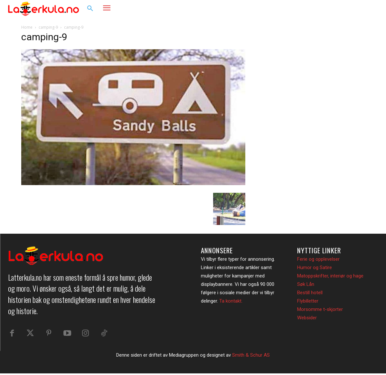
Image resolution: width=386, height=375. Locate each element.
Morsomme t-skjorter (320, 309)
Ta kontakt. (230, 301)
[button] (90, 8)
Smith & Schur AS (251, 357)
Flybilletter (307, 301)
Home (27, 27)
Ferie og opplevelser (318, 259)
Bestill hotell (310, 292)
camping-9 (48, 27)
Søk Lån (305, 284)
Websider (307, 318)
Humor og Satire (314, 267)
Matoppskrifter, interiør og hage (330, 276)
